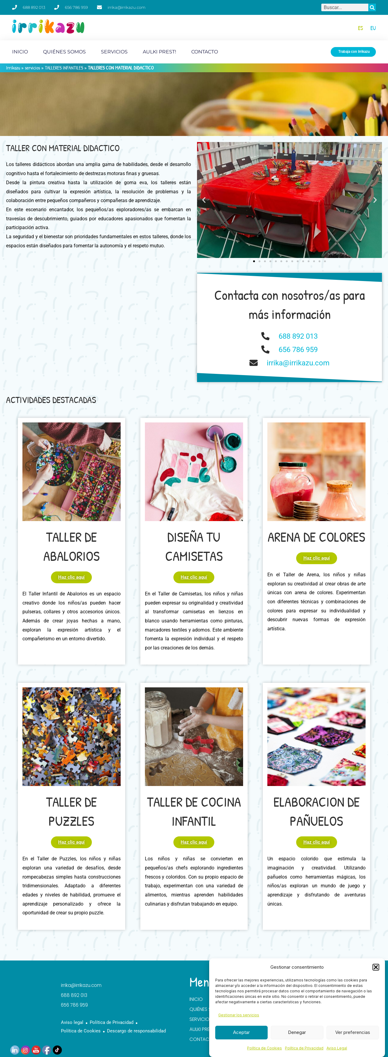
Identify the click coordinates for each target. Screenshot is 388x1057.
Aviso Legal (336, 1048)
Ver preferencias (352, 1032)
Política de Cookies (264, 1048)
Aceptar (241, 1032)
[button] (376, 967)
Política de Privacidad (304, 1048)
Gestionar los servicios (238, 1015)
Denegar (297, 1032)
